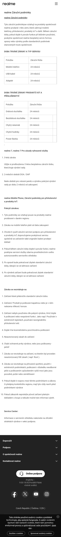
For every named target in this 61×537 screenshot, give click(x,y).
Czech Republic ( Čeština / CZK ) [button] (30, 508)
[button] (56, 4)
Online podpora (30, 473)
